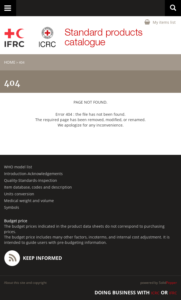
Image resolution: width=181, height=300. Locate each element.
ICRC (155, 292)
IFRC (173, 292)
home (9, 62)
